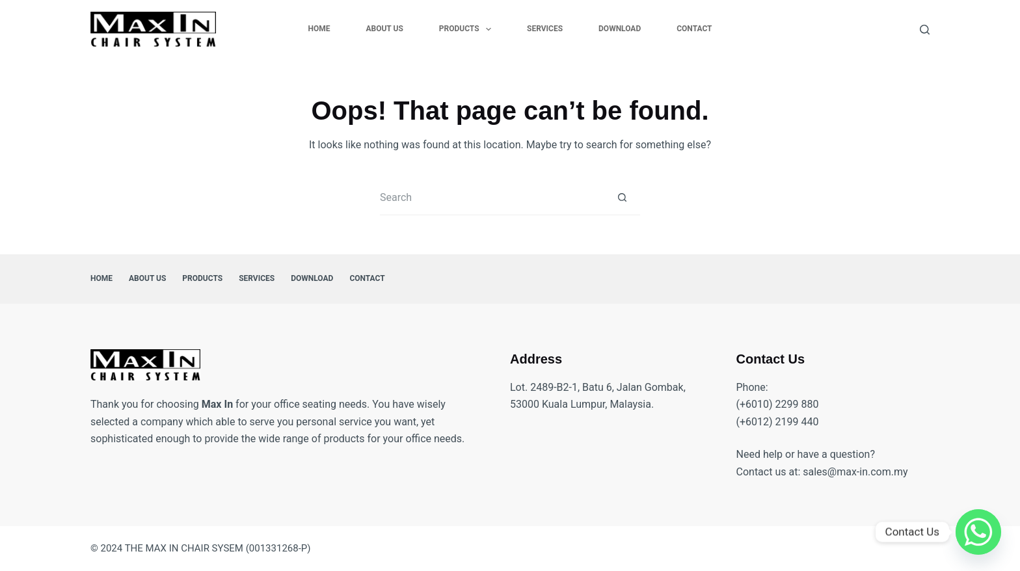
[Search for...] (492, 197)
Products (467, 29)
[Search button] (622, 197)
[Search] (925, 29)
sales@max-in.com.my (855, 472)
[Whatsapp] (978, 532)
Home (319, 28)
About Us (384, 28)
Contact (694, 28)
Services (545, 28)
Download (619, 28)
